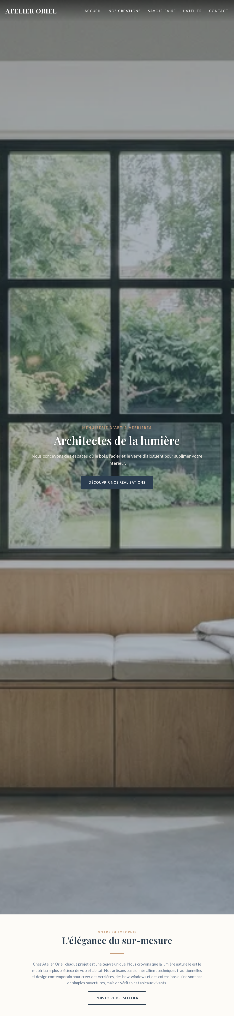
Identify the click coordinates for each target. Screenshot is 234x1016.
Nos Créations (125, 11)
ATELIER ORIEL (31, 10)
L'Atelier (192, 11)
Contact (219, 11)
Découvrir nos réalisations (117, 482)
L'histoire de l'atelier (117, 998)
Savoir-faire (162, 11)
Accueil (93, 11)
